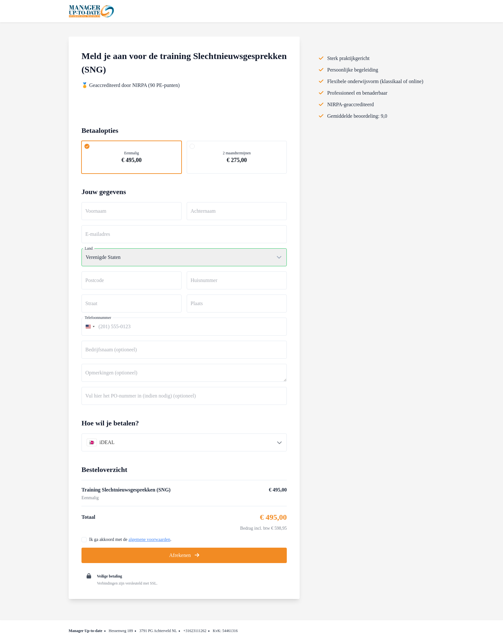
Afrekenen (184, 555)
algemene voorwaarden (149, 539)
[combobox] (89, 326)
